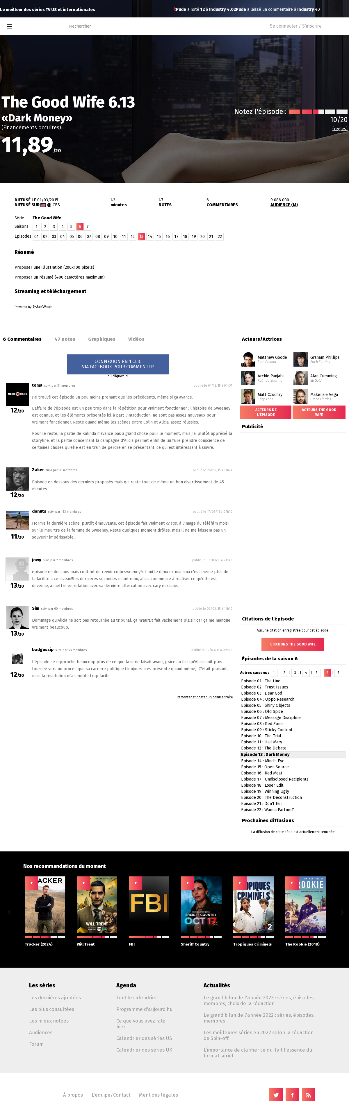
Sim (35, 608)
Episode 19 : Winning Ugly (265, 791)
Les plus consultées (51, 1009)
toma (37, 385)
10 (115, 236)
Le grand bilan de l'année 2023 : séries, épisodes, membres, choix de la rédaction (259, 1000)
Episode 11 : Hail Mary (261, 742)
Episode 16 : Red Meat (261, 773)
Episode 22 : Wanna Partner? (267, 809)
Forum (36, 1044)
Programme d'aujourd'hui (145, 1009)
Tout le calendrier (136, 997)
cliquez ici (120, 376)
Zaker (38, 469)
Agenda (126, 985)
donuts (39, 511)
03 (54, 236)
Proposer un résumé (34, 277)
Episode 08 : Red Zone (262, 723)
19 (194, 236)
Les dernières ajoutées (55, 997)
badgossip (43, 649)
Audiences (40, 1032)
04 (62, 236)
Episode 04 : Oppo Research (267, 699)
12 (133, 236)
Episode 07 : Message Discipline (271, 717)
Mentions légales (158, 1095)
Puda (181, 9)
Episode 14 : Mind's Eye (262, 760)
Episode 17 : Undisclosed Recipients (275, 779)
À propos (73, 1095)
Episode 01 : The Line (260, 681)
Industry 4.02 (250, 9)
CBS (56, 204)
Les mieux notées (49, 1021)
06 (80, 236)
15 (159, 236)
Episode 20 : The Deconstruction (271, 797)
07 (89, 236)
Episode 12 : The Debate (263, 748)
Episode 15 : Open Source (265, 767)
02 (45, 236)
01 (36, 236)
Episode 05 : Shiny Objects (265, 705)
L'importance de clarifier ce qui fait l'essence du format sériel (258, 1053)
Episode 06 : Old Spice (262, 711)
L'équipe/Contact (111, 1095)
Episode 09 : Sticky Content (267, 729)
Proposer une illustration (38, 267)
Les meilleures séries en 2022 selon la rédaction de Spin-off (259, 1035)
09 (106, 236)
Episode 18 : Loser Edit (262, 785)
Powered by (33, 307)
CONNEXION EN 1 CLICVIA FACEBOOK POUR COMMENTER (118, 364)
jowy (36, 559)
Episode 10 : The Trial (261, 735)
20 (202, 236)
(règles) (340, 128)
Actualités (217, 985)
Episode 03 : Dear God (261, 693)
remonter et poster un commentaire (205, 697)
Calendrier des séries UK (144, 1050)
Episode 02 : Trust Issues (264, 687)
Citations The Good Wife (293, 644)
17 (176, 236)
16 (167, 236)
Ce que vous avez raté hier (140, 1024)
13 (141, 236)
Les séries (42, 985)
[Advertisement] (281, 282)
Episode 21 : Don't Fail (261, 803)
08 (97, 236)
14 (150, 236)
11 (124, 236)
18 (185, 236)
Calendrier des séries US (144, 1038)
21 (211, 236)
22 (220, 236)
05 (72, 236)
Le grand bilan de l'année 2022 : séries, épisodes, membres (259, 1018)
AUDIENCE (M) (284, 204)
